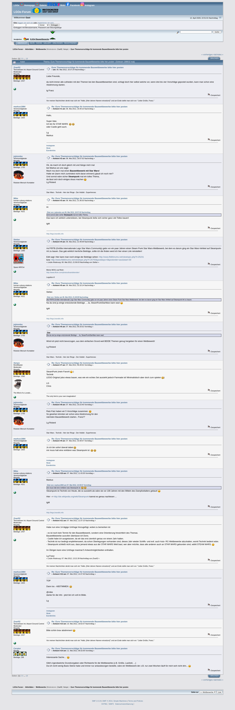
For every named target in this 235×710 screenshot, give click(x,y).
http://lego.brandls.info (55, 234)
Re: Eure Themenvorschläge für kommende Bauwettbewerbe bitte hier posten (89, 106)
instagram (50, 145)
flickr (56, 5)
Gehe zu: (195, 692)
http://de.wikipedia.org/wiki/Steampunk (71, 496)
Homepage (27, 5)
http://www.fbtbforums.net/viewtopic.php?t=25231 (121, 257)
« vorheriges (207, 54)
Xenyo (65, 49)
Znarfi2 (59, 49)
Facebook (73, 5)
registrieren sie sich (46, 23)
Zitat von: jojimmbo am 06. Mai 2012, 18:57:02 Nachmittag (68, 212)
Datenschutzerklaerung (124, 704)
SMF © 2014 (107, 701)
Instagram (87, 5)
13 (27, 58)
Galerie (41, 5)
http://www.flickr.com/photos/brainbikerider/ (63, 272)
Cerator (17, 648)
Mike (16, 198)
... (25, 58)
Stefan (17, 239)
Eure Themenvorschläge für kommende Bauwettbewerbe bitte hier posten (88, 67)
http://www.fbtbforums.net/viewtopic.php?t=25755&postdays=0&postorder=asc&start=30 (91, 260)
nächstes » (218, 54)
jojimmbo (18, 156)
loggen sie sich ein (25, 23)
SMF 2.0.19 (96, 701)
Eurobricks (51, 150)
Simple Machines (120, 701)
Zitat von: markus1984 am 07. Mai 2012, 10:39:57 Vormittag (69, 485)
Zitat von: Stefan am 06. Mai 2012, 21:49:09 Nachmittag (67, 297)
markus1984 (19, 106)
